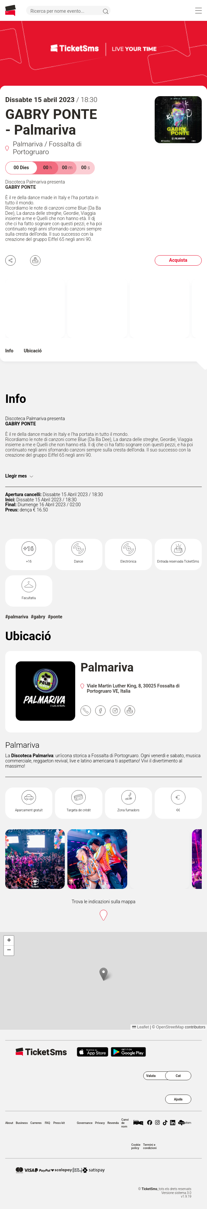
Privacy (100, 1123)
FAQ (47, 1123)
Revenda (113, 1123)
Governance (85, 1123)
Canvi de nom (125, 1123)
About (9, 1123)
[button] (103, 974)
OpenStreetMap (170, 1027)
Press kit (59, 1123)
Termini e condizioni (149, 1146)
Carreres (36, 1123)
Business (22, 1123)
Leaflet (140, 1027)
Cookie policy (136, 1146)
